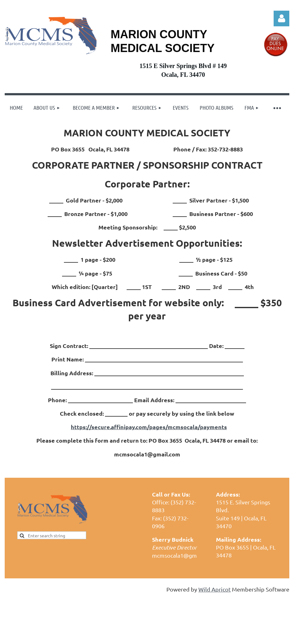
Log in (281, 18)
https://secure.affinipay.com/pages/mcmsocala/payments (149, 426)
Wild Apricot (214, 589)
